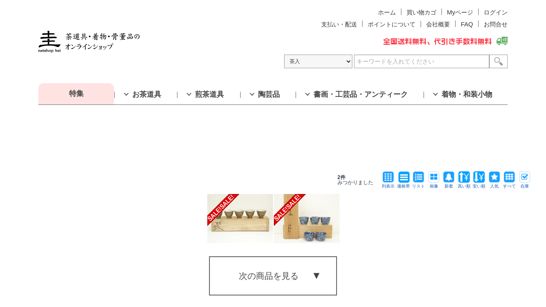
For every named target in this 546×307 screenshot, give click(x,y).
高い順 (464, 184)
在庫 (524, 184)
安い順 (479, 184)
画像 (433, 184)
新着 (448, 184)
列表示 (388, 184)
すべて (509, 184)
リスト (418, 184)
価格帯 (403, 184)
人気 (494, 184)
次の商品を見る (269, 276)
